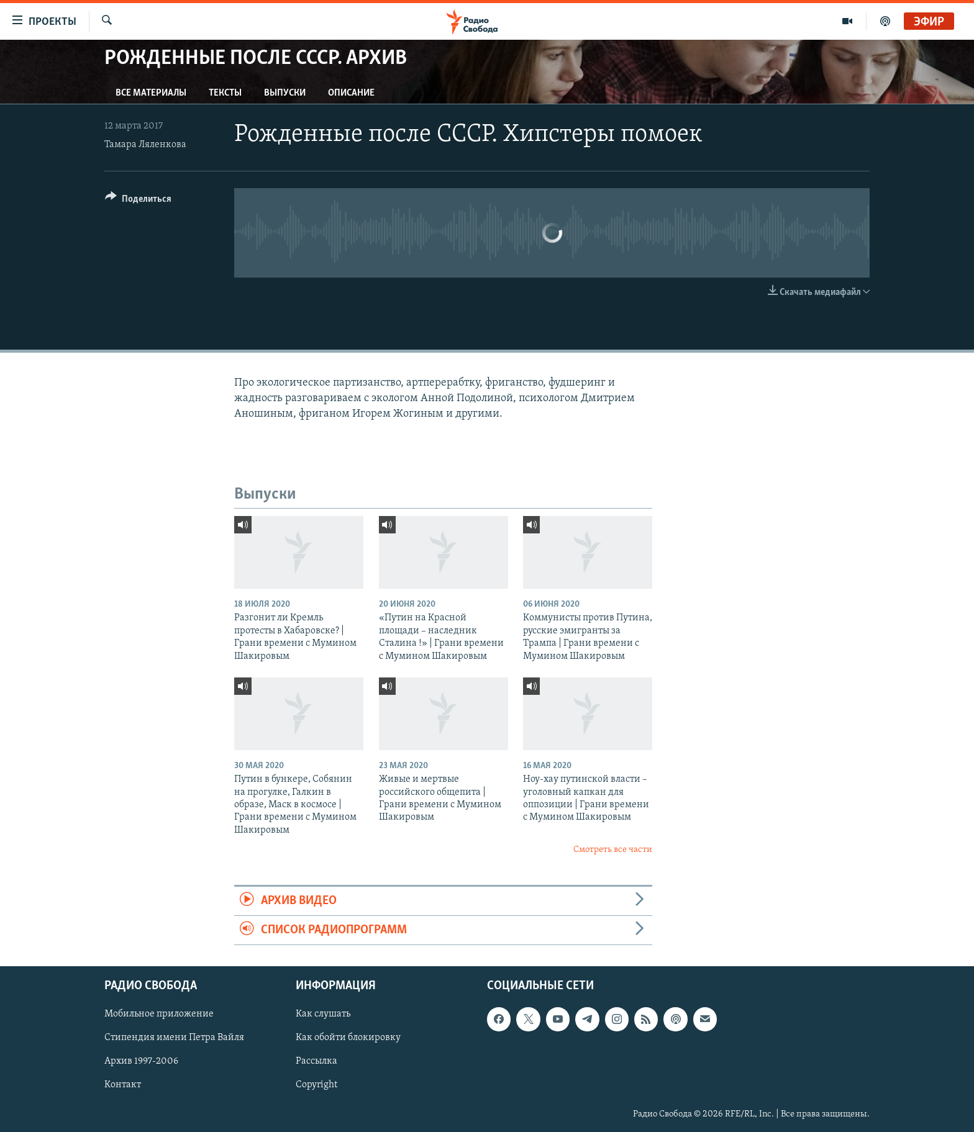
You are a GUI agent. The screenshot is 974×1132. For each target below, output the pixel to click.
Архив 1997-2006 (141, 1062)
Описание (351, 93)
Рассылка (316, 1062)
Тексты (225, 93)
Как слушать (323, 1015)
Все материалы (151, 93)
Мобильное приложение (159, 1015)
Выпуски (285, 93)
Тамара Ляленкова (145, 145)
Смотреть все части (612, 849)
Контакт (122, 1085)
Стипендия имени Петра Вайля (174, 1038)
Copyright (316, 1085)
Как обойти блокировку (348, 1038)
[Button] (138, 201)
